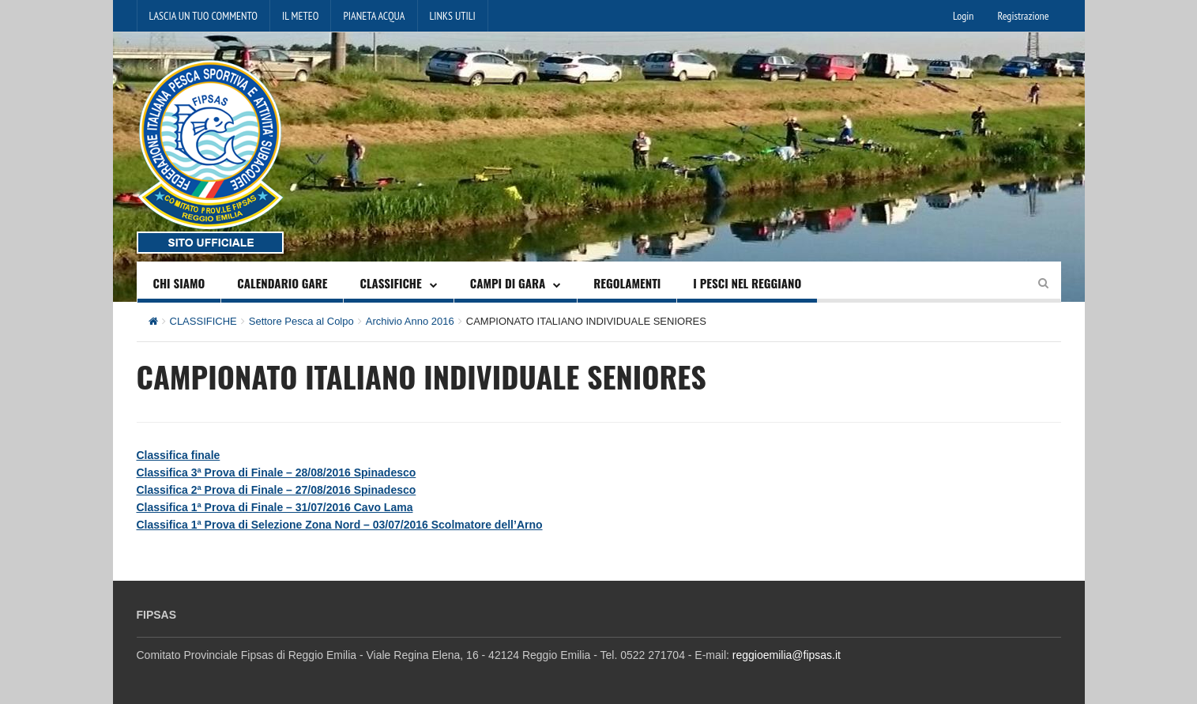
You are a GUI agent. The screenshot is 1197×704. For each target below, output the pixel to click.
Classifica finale (178, 455)
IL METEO (300, 16)
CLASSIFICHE (390, 283)
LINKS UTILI (453, 16)
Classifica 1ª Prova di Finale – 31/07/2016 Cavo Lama (275, 507)
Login (963, 16)
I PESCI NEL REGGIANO (747, 283)
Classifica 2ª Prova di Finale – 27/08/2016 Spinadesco (276, 490)
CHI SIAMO (179, 283)
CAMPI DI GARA (508, 283)
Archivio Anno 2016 (410, 321)
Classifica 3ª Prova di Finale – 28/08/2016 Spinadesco (276, 472)
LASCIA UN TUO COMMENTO (203, 16)
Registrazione (1022, 16)
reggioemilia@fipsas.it (786, 655)
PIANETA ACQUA (374, 16)
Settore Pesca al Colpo (301, 321)
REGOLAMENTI (627, 283)
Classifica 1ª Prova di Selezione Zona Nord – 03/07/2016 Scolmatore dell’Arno (340, 524)
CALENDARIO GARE (282, 283)
